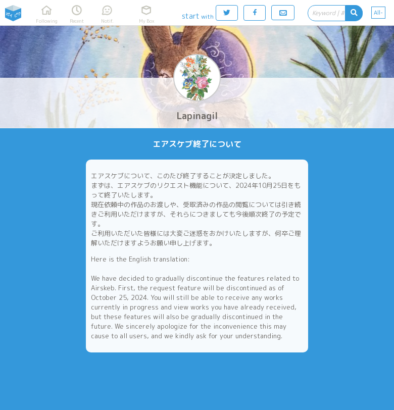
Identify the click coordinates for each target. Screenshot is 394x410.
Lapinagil (197, 116)
